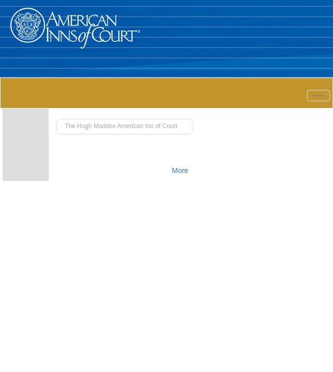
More (180, 170)
